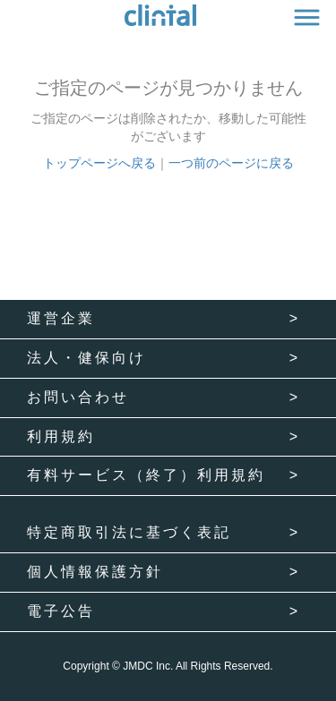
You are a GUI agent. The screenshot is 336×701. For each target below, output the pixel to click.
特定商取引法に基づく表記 (129, 532)
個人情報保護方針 (95, 571)
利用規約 (61, 436)
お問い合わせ (78, 397)
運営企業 (61, 318)
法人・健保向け (86, 357)
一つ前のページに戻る (231, 163)
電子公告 (61, 611)
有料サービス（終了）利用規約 (146, 475)
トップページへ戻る (99, 163)
